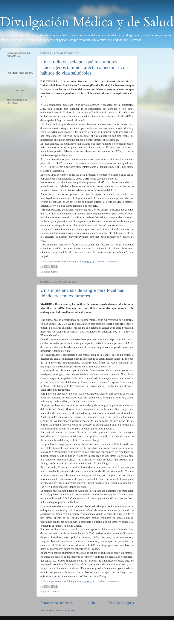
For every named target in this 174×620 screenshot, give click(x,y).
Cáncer (54, 271)
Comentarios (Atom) (65, 610)
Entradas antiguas (121, 603)
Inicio (91, 603)
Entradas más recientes (56, 603)
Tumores (55, 591)
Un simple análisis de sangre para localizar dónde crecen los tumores (82, 293)
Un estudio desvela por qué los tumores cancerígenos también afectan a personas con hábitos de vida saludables (84, 67)
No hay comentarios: (108, 261)
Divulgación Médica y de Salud (87, 22)
